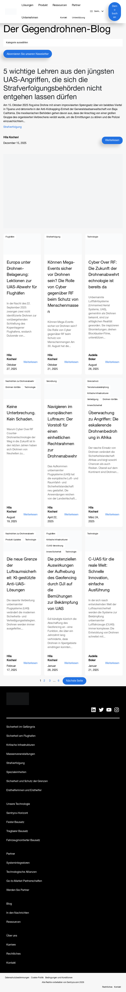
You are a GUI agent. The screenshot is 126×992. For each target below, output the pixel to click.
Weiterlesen (113, 141)
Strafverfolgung (12, 127)
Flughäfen (10, 237)
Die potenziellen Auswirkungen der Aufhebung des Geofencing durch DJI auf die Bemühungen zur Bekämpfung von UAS (63, 584)
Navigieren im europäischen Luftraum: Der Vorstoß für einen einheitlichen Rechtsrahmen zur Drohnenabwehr (62, 432)
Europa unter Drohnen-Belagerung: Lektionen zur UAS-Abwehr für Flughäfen (22, 278)
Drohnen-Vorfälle (13, 387)
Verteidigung (92, 399)
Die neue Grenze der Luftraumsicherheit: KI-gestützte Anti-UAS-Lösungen (22, 574)
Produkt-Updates (13, 540)
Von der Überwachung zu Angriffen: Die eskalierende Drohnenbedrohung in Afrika (103, 422)
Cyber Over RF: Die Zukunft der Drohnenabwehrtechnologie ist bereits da (103, 275)
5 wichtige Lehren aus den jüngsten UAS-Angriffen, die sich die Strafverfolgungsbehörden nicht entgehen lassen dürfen (58, 84)
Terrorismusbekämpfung (98, 387)
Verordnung (51, 381)
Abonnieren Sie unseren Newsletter (28, 54)
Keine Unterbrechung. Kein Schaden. (21, 413)
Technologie (92, 237)
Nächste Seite (74, 681)
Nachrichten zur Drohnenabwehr (20, 381)
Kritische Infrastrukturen (98, 393)
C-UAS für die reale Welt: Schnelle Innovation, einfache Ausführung (101, 574)
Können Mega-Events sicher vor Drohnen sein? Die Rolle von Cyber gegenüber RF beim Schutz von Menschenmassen (63, 287)
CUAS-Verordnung (54, 546)
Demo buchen (114, 12)
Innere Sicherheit (94, 406)
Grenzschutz (93, 381)
